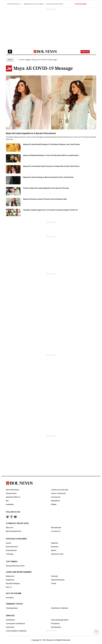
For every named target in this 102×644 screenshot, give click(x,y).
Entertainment (12, 547)
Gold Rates (10, 620)
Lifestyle (54, 576)
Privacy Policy (11, 493)
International (11, 550)
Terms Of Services (58, 493)
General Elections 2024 (15, 566)
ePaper (53, 504)
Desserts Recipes (13, 583)
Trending (9, 554)
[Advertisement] (51, 637)
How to (9, 587)
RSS (7, 501)
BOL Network (56, 527)
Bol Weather (56, 627)
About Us (9, 527)
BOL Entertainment (13, 531)
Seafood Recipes (58, 580)
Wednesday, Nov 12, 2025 (33, 4)
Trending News (12, 608)
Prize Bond (55, 623)
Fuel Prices (10, 627)
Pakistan (54, 543)
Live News (10, 597)
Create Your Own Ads (59, 490)
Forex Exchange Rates (59, 620)
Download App (80, 4)
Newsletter (55, 501)
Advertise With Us (13, 497)
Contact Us (55, 497)
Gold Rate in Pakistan (59, 608)
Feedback (10, 504)
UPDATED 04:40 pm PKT (55, 4)
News (10, 59)
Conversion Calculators (15, 623)
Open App (85, 52)
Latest (8, 543)
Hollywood (10, 580)
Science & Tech (57, 554)
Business (54, 547)
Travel (53, 583)
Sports (53, 550)
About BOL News (12, 490)
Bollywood (10, 576)
